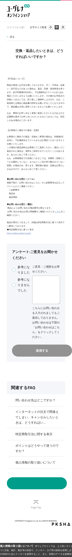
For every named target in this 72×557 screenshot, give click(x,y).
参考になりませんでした (23, 285)
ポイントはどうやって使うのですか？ (37, 448)
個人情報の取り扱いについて (35, 462)
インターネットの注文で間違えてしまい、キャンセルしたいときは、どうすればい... (37, 417)
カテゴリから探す (16, 27)
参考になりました (23, 269)
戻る (12, 36)
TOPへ (36, 504)
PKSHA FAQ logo (61, 524)
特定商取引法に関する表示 (33, 434)
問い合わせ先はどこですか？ (35, 400)
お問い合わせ (37, 483)
